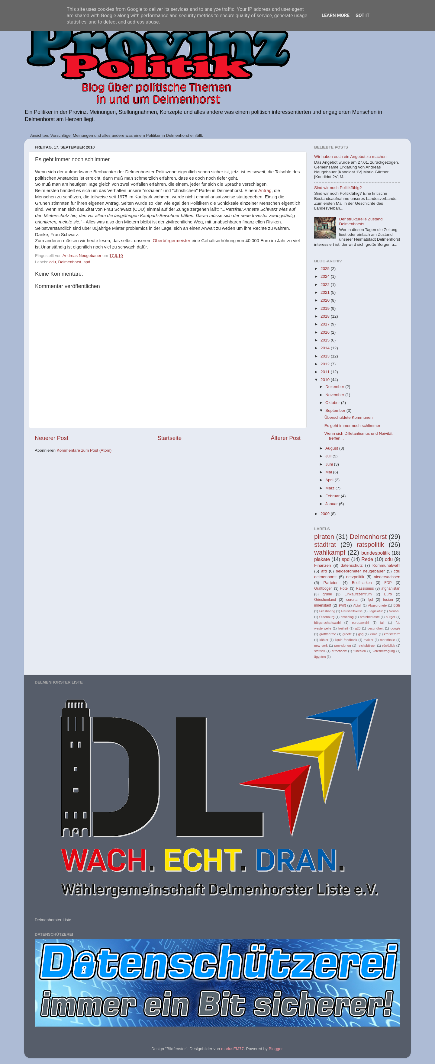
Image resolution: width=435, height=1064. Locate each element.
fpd (370, 600)
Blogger (275, 1048)
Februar (333, 496)
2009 (326, 513)
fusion (388, 600)
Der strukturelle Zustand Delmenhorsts (360, 221)
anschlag (347, 617)
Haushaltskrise (351, 611)
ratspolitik (370, 544)
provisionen (342, 645)
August (332, 448)
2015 (326, 340)
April (330, 480)
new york (321, 645)
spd (87, 262)
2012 (326, 364)
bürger (390, 617)
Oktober (333, 402)
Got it (362, 15)
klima (374, 634)
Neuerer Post (51, 438)
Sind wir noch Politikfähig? (338, 187)
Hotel (344, 588)
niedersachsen (387, 577)
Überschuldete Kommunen (348, 417)
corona (351, 600)
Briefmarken (362, 583)
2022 (326, 284)
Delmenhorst (70, 262)
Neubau (394, 611)
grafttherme (327, 634)
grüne (327, 594)
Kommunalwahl (386, 565)
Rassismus (365, 588)
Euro (388, 594)
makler (368, 640)
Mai (329, 472)
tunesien (359, 651)
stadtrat (325, 544)
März (330, 488)
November (335, 395)
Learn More (336, 15)
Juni (329, 464)
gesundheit (376, 628)
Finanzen (322, 565)
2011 (326, 372)
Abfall (357, 605)
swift (342, 605)
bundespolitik (375, 553)
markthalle (387, 640)
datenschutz (352, 565)
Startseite (169, 438)
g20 (357, 628)
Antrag (265, 190)
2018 (326, 316)
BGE (396, 605)
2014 (326, 348)
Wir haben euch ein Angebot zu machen (350, 156)
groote (347, 634)
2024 (326, 276)
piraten (324, 536)
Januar (332, 504)
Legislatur (376, 611)
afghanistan (390, 588)
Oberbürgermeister (171, 240)
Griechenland (325, 600)
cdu (52, 262)
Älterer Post (286, 438)
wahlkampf (329, 552)
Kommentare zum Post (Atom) (84, 450)
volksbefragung (384, 651)
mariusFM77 (232, 1048)
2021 (326, 292)
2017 (326, 324)
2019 (326, 308)
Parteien (330, 582)
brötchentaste (369, 617)
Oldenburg (326, 617)
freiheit (343, 628)
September (335, 410)
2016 (326, 332)
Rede (367, 559)
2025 (326, 268)
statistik (319, 651)
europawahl (360, 622)
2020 (326, 300)
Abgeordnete (377, 605)
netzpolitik (355, 577)
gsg (360, 634)
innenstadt (322, 605)
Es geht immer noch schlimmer (352, 425)
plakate (322, 559)
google (395, 628)
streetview (339, 651)
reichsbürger (367, 645)
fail (382, 622)
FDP (388, 583)
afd (324, 571)
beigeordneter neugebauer (360, 571)
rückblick (388, 645)
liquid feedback (346, 640)
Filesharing (327, 611)
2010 (326, 379)
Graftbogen (323, 588)
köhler (323, 640)
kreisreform (392, 634)
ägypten (320, 657)
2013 (326, 356)
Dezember (335, 386)
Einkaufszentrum (358, 594)
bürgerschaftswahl (327, 622)
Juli (329, 456)
